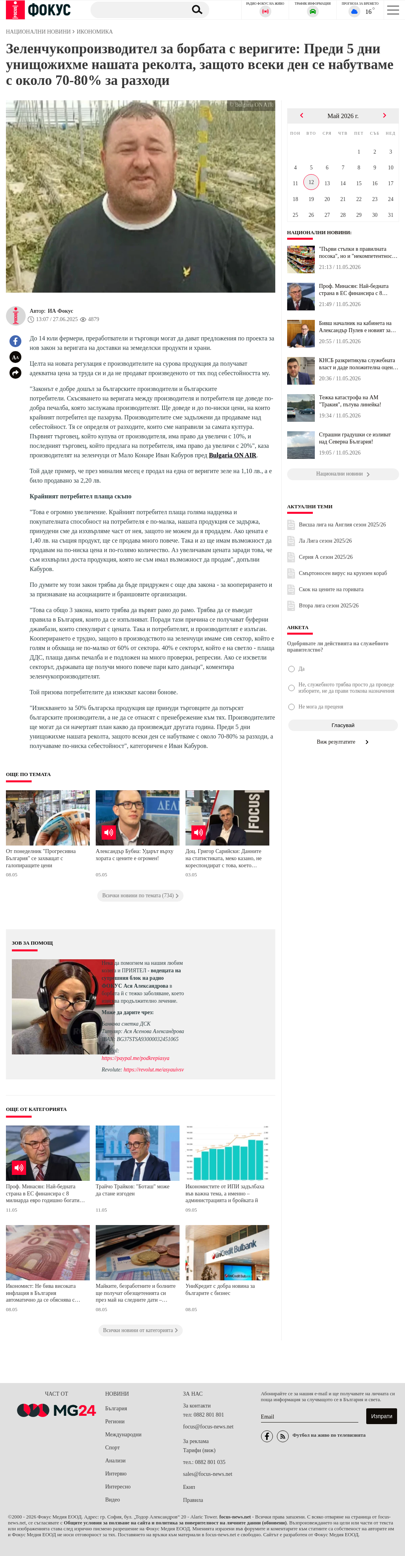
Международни (123, 1435)
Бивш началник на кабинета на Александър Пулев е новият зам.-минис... (358, 327)
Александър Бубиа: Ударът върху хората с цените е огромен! (135, 854)
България (116, 1408)
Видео (112, 1500)
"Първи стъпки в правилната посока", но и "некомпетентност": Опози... (358, 252)
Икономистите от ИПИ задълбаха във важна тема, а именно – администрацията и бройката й (224, 1193)
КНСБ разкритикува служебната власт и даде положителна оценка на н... (358, 364)
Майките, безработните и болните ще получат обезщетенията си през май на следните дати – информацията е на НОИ (136, 1294)
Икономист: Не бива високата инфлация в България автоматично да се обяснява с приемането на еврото (41, 1294)
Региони (115, 1421)
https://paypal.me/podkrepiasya (135, 1058)
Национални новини (318, 232)
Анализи (115, 1461)
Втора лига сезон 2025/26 (329, 606)
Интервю (116, 1474)
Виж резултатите (343, 742)
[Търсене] (135, 9)
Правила (193, 1500)
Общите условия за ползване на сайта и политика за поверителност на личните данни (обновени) (175, 1523)
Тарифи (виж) (199, 1450)
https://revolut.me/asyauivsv (153, 1070)
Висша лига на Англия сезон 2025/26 (342, 525)
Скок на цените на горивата (331, 589)
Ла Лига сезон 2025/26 (325, 541)
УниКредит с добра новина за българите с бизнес (220, 1289)
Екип (189, 1487)
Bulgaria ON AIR (232, 455)
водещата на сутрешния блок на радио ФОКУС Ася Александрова (141, 978)
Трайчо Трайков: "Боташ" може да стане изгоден (132, 1190)
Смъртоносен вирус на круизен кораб (343, 573)
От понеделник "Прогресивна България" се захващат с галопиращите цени (41, 858)
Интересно (118, 1487)
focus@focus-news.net (208, 1427)
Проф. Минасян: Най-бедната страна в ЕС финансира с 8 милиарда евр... (354, 290)
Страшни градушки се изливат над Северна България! (355, 438)
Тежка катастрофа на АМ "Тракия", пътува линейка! (350, 401)
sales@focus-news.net (207, 1474)
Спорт (112, 1448)
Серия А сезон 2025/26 (326, 557)
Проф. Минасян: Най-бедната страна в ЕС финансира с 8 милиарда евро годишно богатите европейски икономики (45, 1194)
